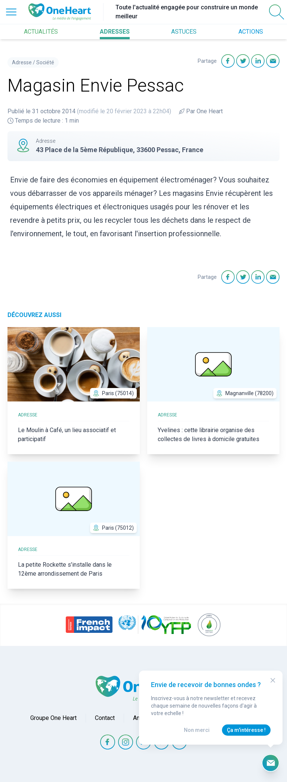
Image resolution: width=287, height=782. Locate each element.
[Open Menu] (11, 12)
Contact (105, 717)
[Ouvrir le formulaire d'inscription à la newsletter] (271, 763)
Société (45, 62)
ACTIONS (250, 31)
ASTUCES (184, 31)
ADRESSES (115, 31)
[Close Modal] (273, 680)
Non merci (197, 730)
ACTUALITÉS (41, 31)
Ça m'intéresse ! (246, 730)
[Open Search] (276, 11)
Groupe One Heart (53, 717)
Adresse (22, 62)
